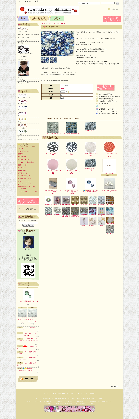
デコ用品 (20, 43)
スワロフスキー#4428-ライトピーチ (75, 212)
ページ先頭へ (114, 386)
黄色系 (22, 120)
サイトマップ (22, 167)
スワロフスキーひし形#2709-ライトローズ (57, 200)
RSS (26, 379)
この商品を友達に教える (106, 99)
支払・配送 (52, 393)
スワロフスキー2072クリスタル (101, 200)
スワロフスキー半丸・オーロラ (48, 200)
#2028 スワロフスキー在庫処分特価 (28, 34)
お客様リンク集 (22, 173)
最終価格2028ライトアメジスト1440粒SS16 (72, 185)
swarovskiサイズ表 (23, 159)
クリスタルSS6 (109, 166)
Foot (19, 86)
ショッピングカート (112, 19)
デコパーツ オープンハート (93, 221)
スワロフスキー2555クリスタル (57, 211)
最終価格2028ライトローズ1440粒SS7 (53, 185)
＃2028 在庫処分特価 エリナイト (28, 296)
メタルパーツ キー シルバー (84, 221)
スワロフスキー (23, 29)
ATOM (32, 379)
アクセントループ (23, 83)
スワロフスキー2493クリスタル (48, 211)
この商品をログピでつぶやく (107, 109)
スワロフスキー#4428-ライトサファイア (72, 128)
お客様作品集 (22, 170)
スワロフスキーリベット (110, 229)
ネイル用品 (21, 80)
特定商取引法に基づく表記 (65, 393)
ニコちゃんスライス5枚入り (101, 211)
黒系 (19, 137)
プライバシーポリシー (81, 393)
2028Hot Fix (61, 23)
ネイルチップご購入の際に (26, 162)
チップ (23, 69)
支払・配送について (39, 18)
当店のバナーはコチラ (24, 181)
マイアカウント (115, 9)
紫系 (22, 114)
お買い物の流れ (22, 165)
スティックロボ (22, 40)
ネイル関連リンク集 (24, 176)
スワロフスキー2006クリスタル (92, 200)
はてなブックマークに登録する (108, 113)
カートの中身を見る (28, 201)
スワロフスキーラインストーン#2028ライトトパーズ (22, 316)
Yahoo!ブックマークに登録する (108, 111)
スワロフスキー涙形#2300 (109, 184)
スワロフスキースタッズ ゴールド (75, 200)
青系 (22, 108)
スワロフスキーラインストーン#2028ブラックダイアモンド (28, 340)
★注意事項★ (22, 156)
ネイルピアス (22, 59)
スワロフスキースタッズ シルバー (84, 200)
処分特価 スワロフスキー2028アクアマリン (90, 185)
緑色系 (22, 132)
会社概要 (20, 148)
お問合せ (57, 18)
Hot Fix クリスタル (90, 126)
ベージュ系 (22, 126)
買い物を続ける (103, 103)
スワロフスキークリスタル (84, 211)
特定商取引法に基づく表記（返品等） (110, 96)
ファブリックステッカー (25, 49)
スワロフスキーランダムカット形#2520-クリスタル (66, 200)
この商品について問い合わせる (108, 101)
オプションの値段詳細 (105, 94)
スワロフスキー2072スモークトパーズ (110, 200)
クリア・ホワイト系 (24, 96)
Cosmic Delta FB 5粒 (110, 211)
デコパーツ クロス (102, 221)
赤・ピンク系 (22, 102)
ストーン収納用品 (23, 37)
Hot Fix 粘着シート (110, 220)
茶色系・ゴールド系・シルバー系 (28, 139)
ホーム (23, 18)
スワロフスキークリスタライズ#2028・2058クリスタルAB (32, 316)
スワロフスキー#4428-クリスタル (53, 128)
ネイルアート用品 (23, 56)
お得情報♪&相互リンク (25, 178)
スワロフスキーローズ (92, 211)
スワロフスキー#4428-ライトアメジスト (66, 212)
